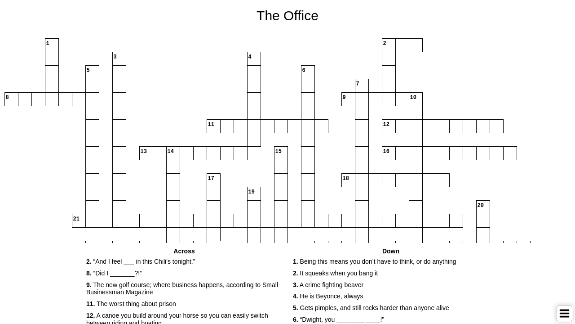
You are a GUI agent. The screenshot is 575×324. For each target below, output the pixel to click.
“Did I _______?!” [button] (114, 273)
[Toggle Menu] (564, 313)
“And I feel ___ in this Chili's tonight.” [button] (140, 261)
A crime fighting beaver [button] (328, 284)
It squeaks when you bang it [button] (335, 273)
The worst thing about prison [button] (131, 303)
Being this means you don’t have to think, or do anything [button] (374, 261)
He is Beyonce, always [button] (328, 296)
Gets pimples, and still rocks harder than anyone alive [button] (371, 307)
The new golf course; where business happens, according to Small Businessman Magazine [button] (182, 288)
